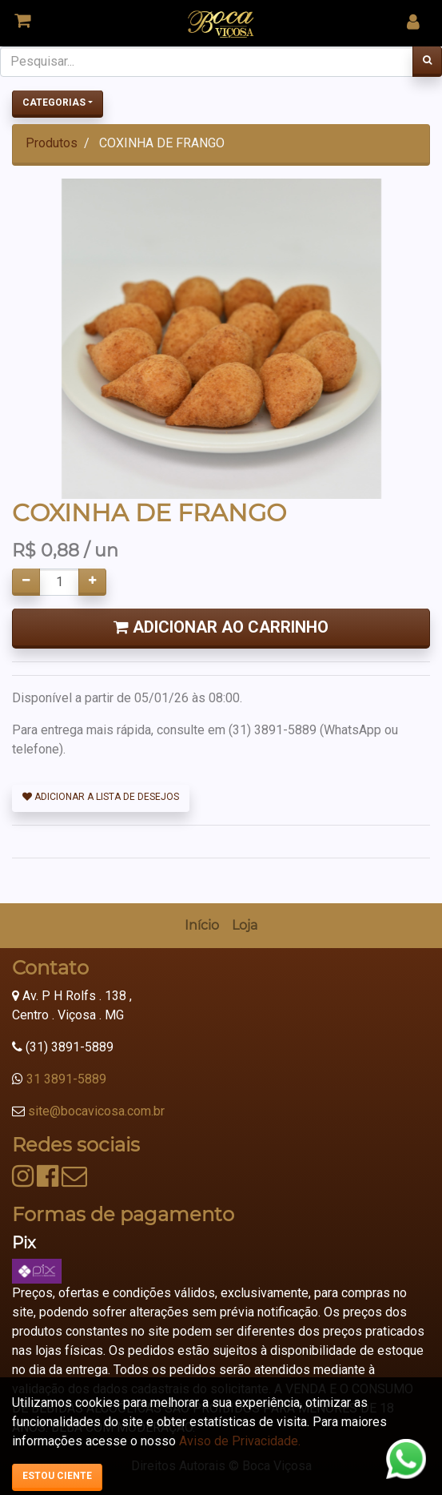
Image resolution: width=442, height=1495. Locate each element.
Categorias (54, 102)
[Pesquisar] (427, 61)
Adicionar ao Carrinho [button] (221, 627)
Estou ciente (57, 1475)
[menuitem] (201, 926)
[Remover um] (26, 582)
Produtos (52, 143)
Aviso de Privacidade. (240, 1441)
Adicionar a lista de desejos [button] (100, 796)
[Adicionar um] (92, 582)
